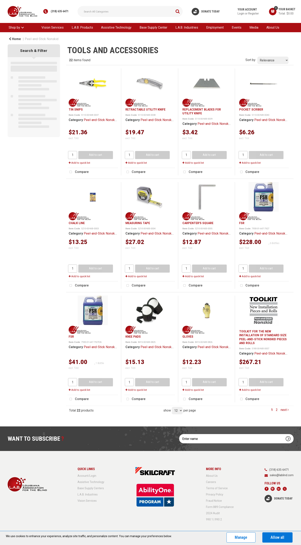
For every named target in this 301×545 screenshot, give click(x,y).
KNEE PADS (133, 336)
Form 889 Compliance (220, 507)
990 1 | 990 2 (214, 519)
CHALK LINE (77, 223)
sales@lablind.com (282, 475)
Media (253, 27)
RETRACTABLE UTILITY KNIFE (145, 109)
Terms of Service (217, 488)
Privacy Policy (214, 494)
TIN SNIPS (76, 109)
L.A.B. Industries (186, 27)
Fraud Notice (214, 500)
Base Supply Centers (91, 488)
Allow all (277, 537)
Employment (215, 27)
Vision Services (52, 27)
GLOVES (187, 336)
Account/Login (87, 475)
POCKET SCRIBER (251, 109)
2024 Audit (213, 513)
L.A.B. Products (82, 27)
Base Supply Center (153, 27)
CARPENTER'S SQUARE (197, 223)
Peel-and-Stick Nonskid (41, 39)
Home (15, 39)
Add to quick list (79, 162)
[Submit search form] (178, 11)
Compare (78, 172)
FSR (241, 223)
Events (236, 27)
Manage (241, 537)
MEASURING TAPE (137, 223)
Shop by (14, 27)
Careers (211, 482)
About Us (272, 27)
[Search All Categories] (130, 11)
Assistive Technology (116, 27)
